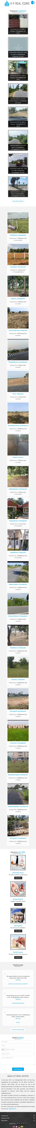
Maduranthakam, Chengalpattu (18, 616)
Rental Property (18, 952)
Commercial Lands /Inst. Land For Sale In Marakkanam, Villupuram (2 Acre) (18, 54)
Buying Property (18, 899)
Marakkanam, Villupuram (18, 552)
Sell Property (18, 925)
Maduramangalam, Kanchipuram (18, 806)
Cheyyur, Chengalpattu (18, 298)
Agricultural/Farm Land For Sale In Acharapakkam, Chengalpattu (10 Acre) (18, 193)
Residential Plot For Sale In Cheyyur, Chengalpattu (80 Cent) (18, 31)
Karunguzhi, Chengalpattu (18, 838)
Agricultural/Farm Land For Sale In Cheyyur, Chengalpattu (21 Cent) (18, 100)
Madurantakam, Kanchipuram (18, 584)
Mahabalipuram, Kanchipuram (18, 362)
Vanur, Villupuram (18, 394)
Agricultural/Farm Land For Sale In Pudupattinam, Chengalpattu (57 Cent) (18, 147)
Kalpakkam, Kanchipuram (18, 647)
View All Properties (18, 201)
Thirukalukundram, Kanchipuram (18, 425)
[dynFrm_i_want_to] (18, 1053)
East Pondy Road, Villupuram (18, 330)
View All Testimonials (18, 1029)
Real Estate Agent (17, 872)
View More (18, 878)
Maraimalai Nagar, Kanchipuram (18, 774)
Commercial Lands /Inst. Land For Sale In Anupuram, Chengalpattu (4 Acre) (18, 170)
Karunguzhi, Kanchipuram (18, 711)
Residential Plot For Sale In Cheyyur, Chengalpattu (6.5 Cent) (18, 77)
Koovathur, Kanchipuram (18, 267)
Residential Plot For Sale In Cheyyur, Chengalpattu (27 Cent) (18, 124)
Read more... (13, 1108)
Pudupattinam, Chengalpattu (18, 520)
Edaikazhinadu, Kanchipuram (18, 489)
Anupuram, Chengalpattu (18, 743)
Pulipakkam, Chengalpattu (18, 235)
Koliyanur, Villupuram (18, 679)
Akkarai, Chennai (18, 457)
